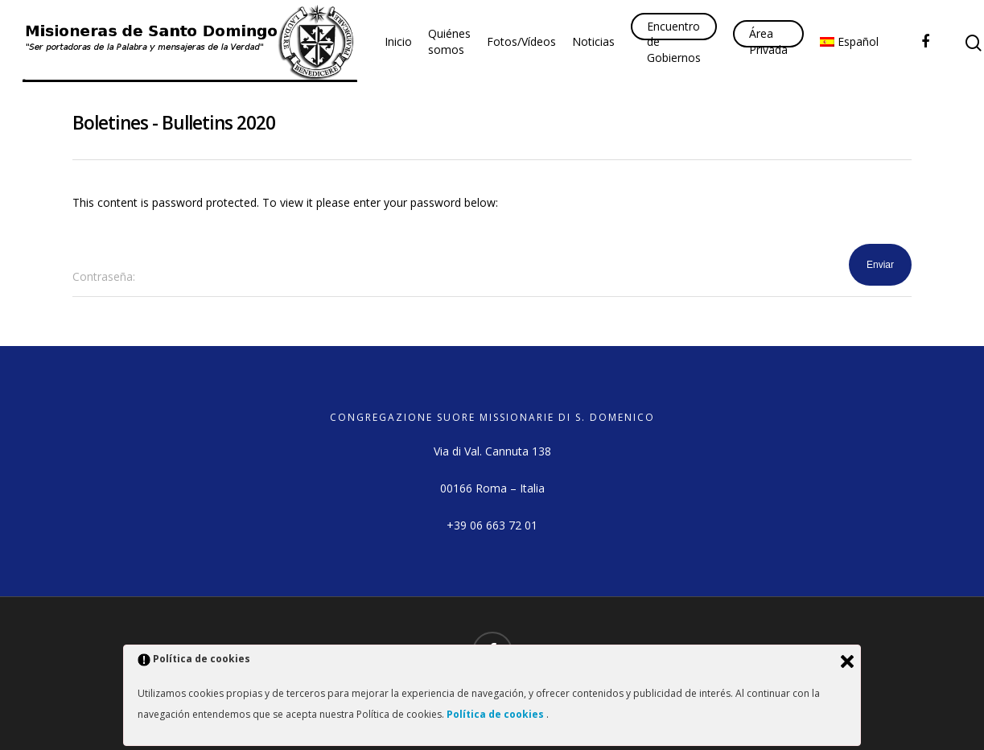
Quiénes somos (449, 41)
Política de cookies (496, 714)
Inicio (398, 41)
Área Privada (768, 41)
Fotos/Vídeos (521, 41)
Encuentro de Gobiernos (674, 42)
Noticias (593, 41)
